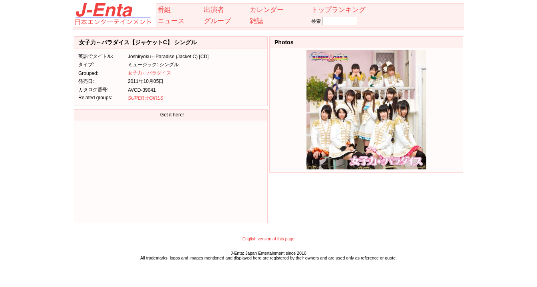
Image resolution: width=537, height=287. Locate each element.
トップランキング (338, 10)
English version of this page (268, 238)
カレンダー (267, 10)
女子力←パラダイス (149, 73)
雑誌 (256, 21)
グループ (217, 21)
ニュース (171, 21)
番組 (164, 10)
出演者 (214, 10)
